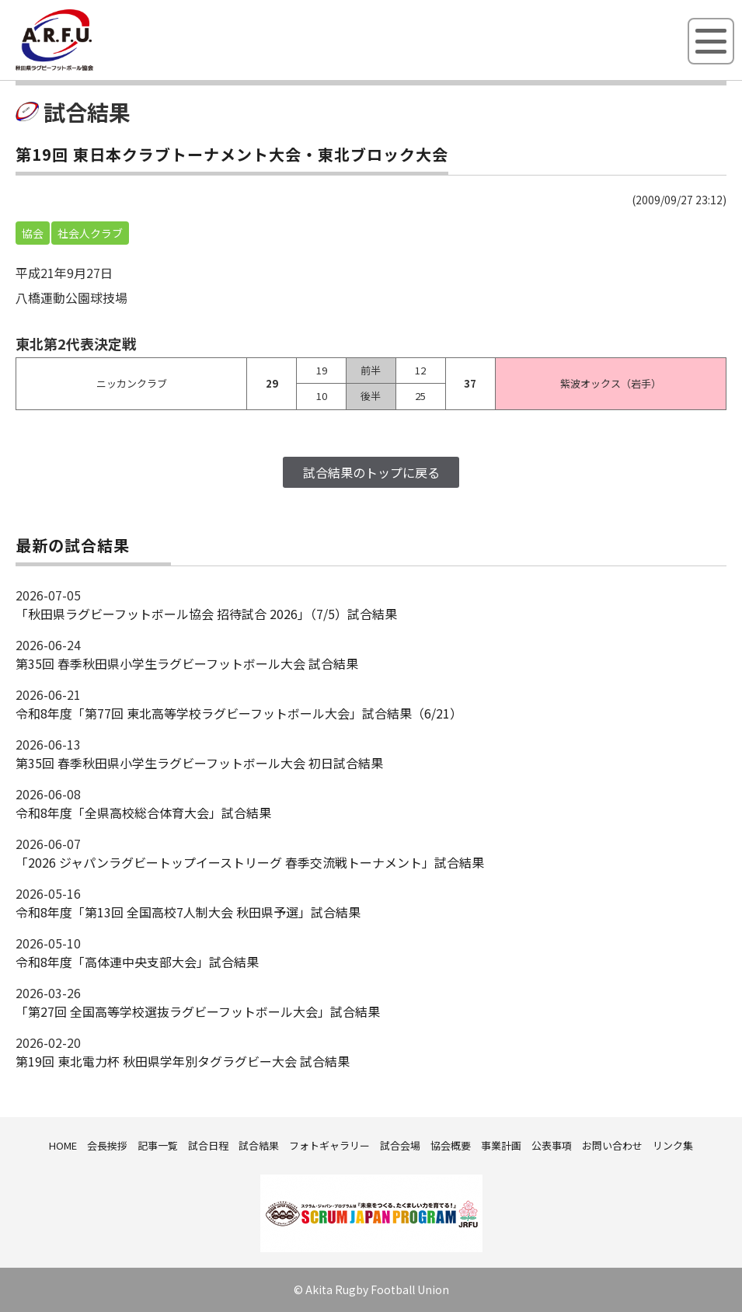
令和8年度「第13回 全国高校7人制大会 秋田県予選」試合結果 (188, 912)
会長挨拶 (107, 1145)
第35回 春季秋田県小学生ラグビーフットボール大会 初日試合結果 (199, 762)
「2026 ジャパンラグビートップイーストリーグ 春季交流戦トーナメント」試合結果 (250, 862)
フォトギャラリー (329, 1145)
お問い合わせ (612, 1145)
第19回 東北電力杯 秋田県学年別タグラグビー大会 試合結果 (183, 1061)
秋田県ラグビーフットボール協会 (89, 67)
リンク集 (673, 1145)
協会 (33, 233)
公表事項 (551, 1145)
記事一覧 (158, 1145)
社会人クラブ (90, 233)
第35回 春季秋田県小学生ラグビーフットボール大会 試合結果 (187, 663)
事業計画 (501, 1145)
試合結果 (259, 1145)
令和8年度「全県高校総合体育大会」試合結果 (143, 812)
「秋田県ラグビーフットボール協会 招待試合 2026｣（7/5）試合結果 (206, 613)
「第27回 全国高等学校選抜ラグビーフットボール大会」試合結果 (198, 1011)
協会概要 (450, 1145)
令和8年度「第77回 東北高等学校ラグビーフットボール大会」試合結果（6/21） (239, 713)
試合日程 (208, 1145)
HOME (63, 1145)
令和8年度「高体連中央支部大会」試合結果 (137, 961)
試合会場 (400, 1145)
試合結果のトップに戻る (371, 472)
